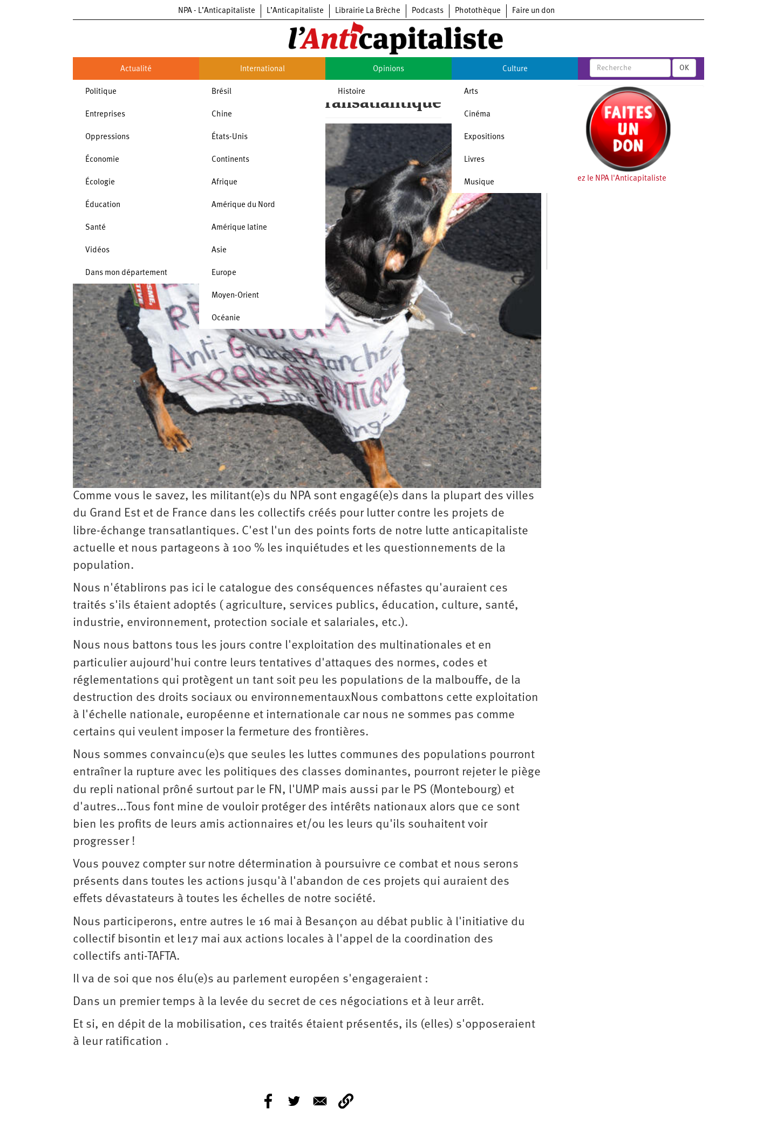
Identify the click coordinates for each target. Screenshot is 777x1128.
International (262, 69)
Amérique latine (239, 228)
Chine (222, 115)
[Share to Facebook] (268, 1101)
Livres (474, 160)
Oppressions (107, 137)
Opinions (388, 69)
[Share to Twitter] (294, 1101)
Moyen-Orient (235, 296)
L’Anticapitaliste (295, 11)
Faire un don (533, 11)
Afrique (224, 182)
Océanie (226, 318)
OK (684, 68)
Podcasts (428, 11)
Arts (471, 92)
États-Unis (230, 137)
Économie (102, 160)
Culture (515, 69)
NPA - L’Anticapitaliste (216, 11)
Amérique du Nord (243, 205)
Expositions (484, 137)
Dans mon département (126, 273)
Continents (230, 160)
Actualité (136, 69)
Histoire (351, 92)
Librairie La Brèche (367, 11)
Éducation (102, 205)
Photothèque (478, 11)
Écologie (100, 182)
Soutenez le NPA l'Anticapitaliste (609, 179)
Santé (95, 228)
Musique (479, 182)
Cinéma (477, 115)
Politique (101, 92)
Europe (224, 273)
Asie (219, 250)
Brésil (221, 92)
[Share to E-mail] (320, 1101)
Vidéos (97, 250)
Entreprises (105, 115)
